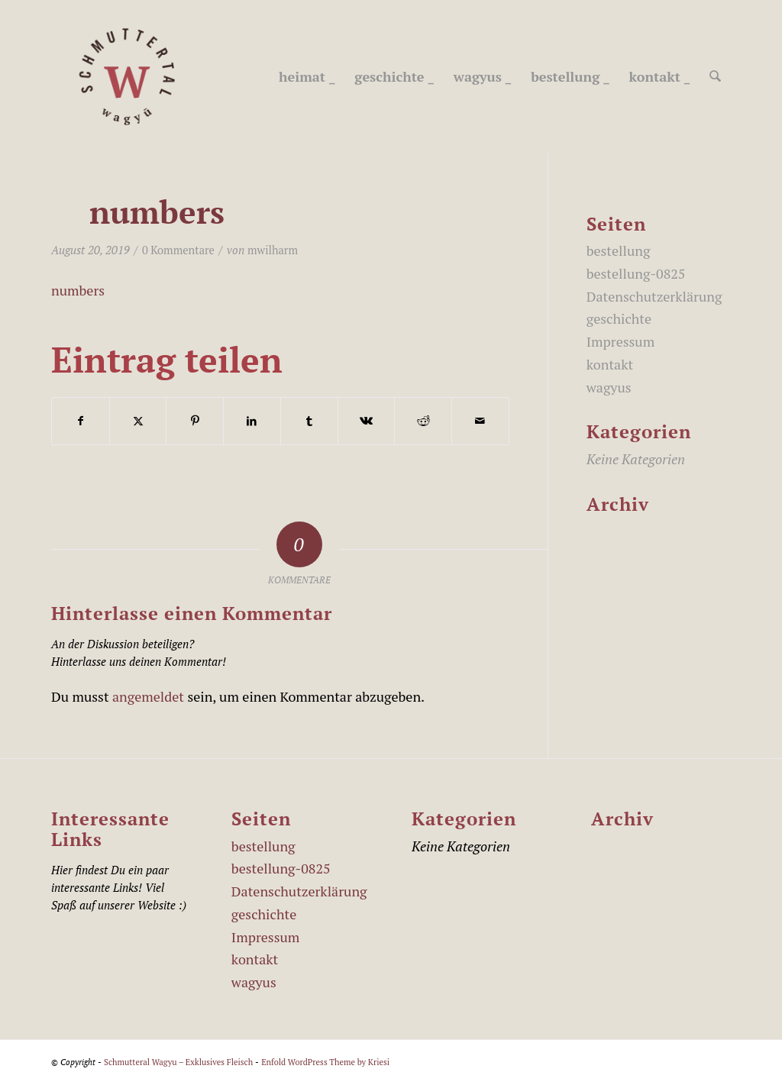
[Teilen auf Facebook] (80, 421)
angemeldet (148, 696)
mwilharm (272, 250)
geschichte (618, 318)
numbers (78, 290)
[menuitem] (307, 76)
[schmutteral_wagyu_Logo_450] (127, 76)
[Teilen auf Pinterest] (194, 421)
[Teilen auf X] (138, 421)
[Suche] (715, 76)
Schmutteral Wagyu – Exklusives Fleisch (178, 1062)
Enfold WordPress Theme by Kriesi (325, 1062)
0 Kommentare (178, 250)
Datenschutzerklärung (654, 296)
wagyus (609, 387)
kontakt (609, 364)
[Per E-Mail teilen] (480, 421)
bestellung (618, 250)
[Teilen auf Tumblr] (309, 421)
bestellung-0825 (636, 273)
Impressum (620, 341)
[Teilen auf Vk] (366, 421)
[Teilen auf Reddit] (423, 421)
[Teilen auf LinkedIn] (252, 421)
